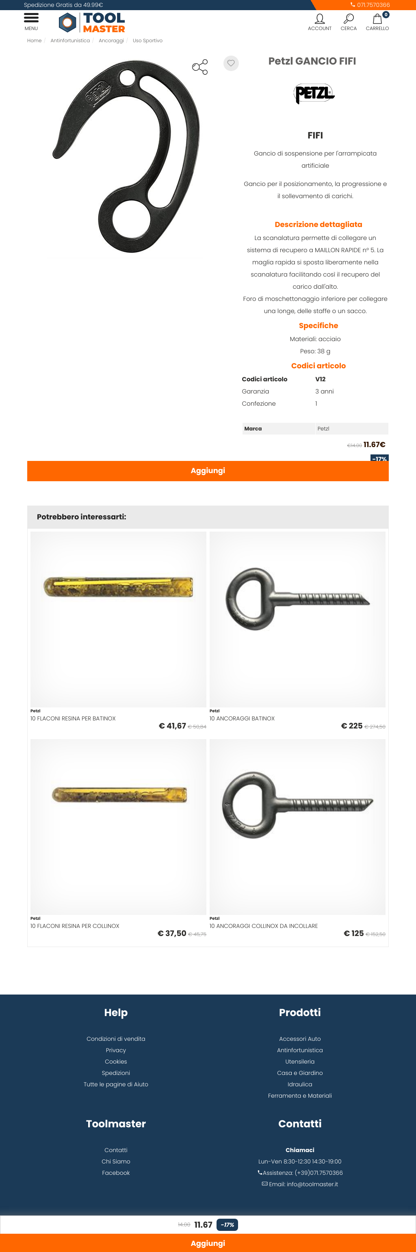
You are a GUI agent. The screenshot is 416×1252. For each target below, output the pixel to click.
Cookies (116, 1061)
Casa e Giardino (300, 1073)
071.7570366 (370, 5)
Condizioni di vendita (116, 1039)
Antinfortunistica (300, 1050)
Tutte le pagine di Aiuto (116, 1084)
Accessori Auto (300, 1039)
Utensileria (300, 1061)
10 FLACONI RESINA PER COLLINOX (74, 926)
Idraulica (300, 1084)
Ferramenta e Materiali (300, 1096)
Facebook (116, 1173)
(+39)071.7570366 (319, 1173)
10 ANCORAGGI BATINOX (242, 718)
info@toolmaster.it (312, 1184)
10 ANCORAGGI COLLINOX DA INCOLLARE (264, 926)
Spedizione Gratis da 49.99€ (63, 5)
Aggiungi (208, 471)
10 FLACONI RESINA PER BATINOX (73, 718)
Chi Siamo (116, 1161)
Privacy (116, 1050)
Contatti (115, 1150)
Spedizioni (116, 1073)
